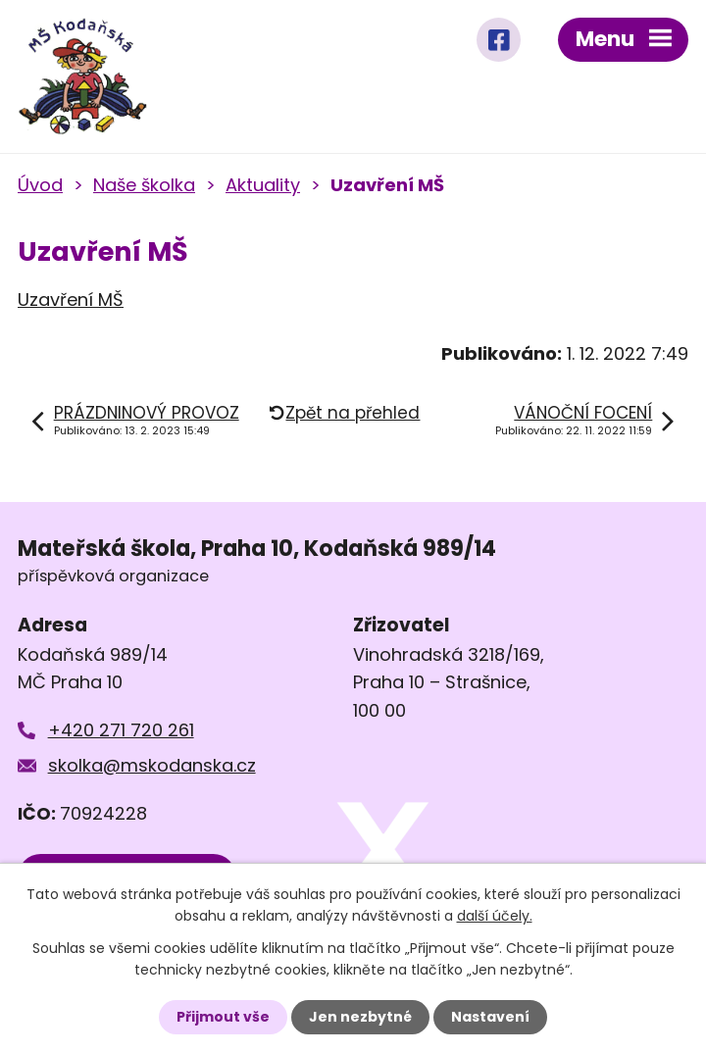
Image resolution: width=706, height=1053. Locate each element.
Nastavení (490, 1017)
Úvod (40, 185)
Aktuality (263, 185)
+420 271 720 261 (121, 730)
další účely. (494, 916)
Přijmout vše (223, 1017)
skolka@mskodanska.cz (152, 765)
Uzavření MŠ (71, 299)
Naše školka (144, 185)
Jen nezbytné (360, 1017)
